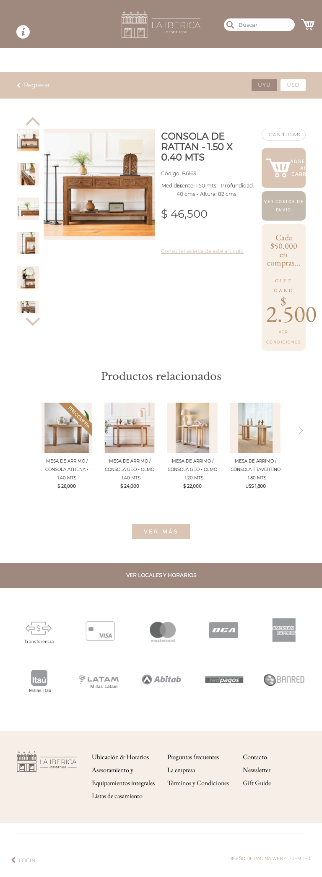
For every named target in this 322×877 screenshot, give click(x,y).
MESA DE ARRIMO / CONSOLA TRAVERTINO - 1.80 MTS (255, 469)
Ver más (161, 531)
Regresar (37, 85)
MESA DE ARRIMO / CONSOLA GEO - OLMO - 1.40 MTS (129, 469)
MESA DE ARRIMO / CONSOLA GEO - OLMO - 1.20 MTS (192, 469)
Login (27, 860)
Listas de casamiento (117, 795)
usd (293, 85)
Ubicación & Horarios (120, 756)
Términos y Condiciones (198, 782)
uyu (264, 85)
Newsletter (256, 769)
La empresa (181, 769)
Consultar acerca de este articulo (202, 251)
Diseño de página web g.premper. (270, 858)
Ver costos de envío (284, 206)
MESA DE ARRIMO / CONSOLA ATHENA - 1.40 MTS (66, 469)
